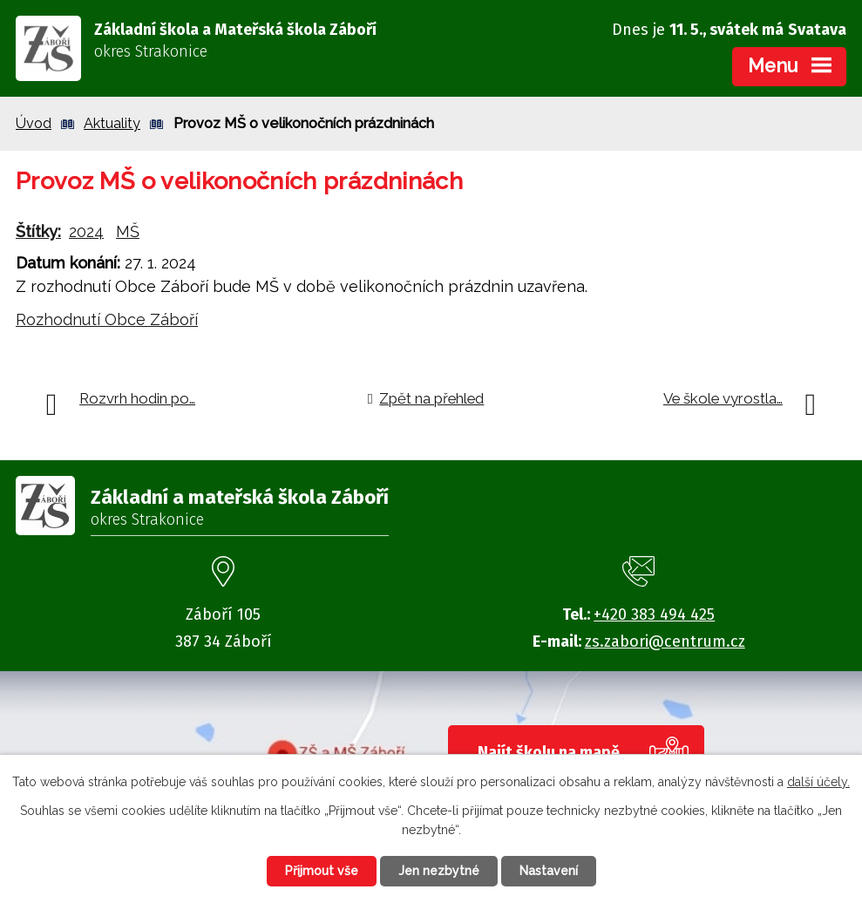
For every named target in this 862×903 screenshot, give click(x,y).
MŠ (127, 231)
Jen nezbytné (438, 871)
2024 (86, 231)
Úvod (33, 123)
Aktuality (112, 123)
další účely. (818, 782)
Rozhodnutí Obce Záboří (107, 319)
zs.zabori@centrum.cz (665, 641)
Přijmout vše (321, 871)
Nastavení (548, 871)
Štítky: (38, 231)
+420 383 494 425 (654, 614)
